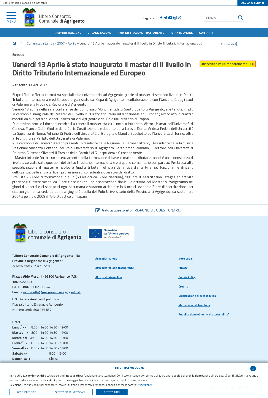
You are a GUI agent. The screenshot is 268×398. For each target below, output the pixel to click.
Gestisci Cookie (26, 392)
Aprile (72, 43)
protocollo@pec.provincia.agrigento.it (52, 292)
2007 (61, 43)
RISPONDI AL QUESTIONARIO (157, 210)
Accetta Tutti (112, 392)
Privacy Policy (144, 385)
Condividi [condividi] (229, 44)
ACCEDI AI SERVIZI (252, 3)
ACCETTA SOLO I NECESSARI (70, 392)
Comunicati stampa (40, 43)
